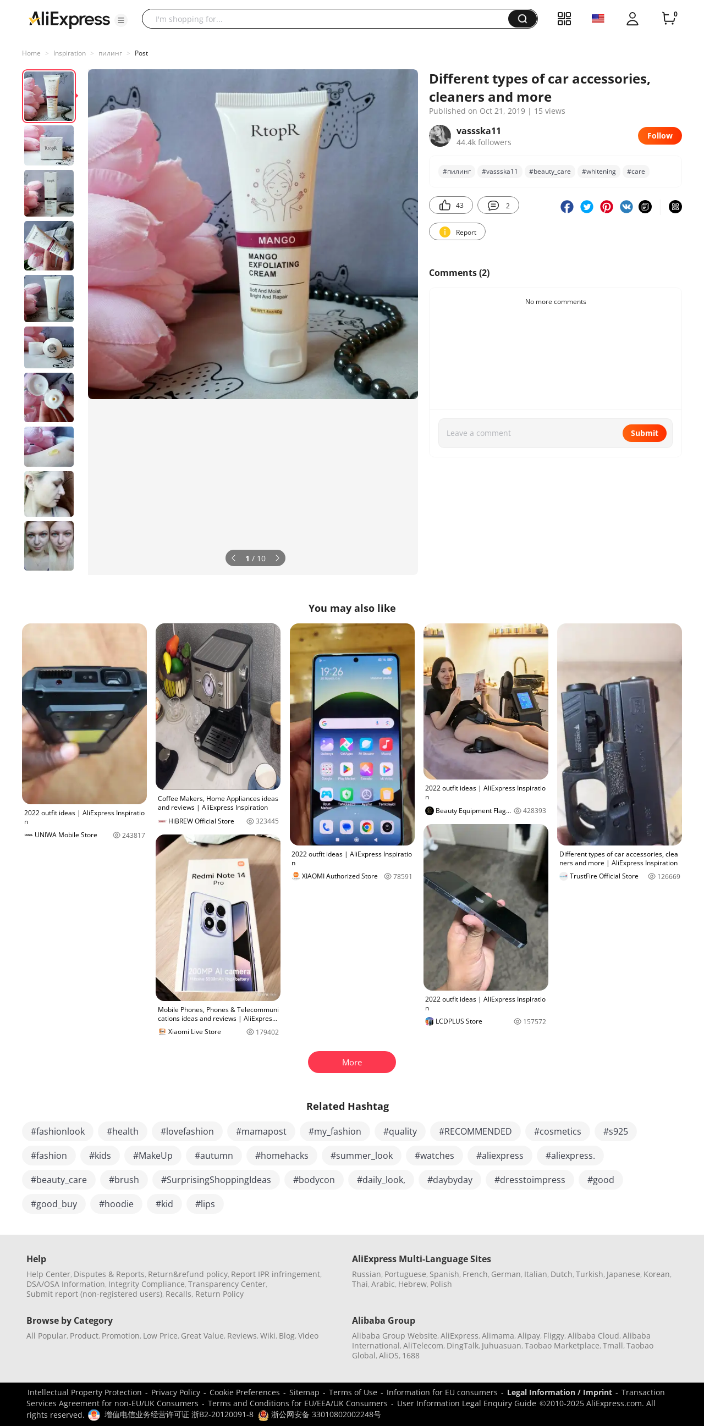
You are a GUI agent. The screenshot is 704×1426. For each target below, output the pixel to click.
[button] (121, 20)
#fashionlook (58, 1131)
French (475, 1274)
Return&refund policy (188, 1274)
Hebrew (412, 1284)
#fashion (49, 1155)
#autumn (214, 1155)
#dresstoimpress (529, 1180)
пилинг (110, 53)
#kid (164, 1204)
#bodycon (314, 1180)
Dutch (562, 1274)
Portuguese (405, 1274)
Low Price (160, 1335)
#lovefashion (187, 1131)
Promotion (121, 1335)
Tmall (613, 1345)
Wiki (268, 1335)
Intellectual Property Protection (85, 1392)
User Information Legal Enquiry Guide (466, 1403)
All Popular (46, 1335)
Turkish (589, 1274)
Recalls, (180, 1294)
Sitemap (304, 1392)
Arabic (383, 1284)
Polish (441, 1284)
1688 (411, 1355)
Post (141, 53)
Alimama (498, 1335)
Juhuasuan (501, 1345)
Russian (366, 1274)
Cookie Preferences (245, 1392)
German (506, 1274)
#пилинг (457, 171)
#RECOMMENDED (475, 1131)
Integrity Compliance (146, 1284)
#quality (400, 1131)
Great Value (202, 1335)
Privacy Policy (175, 1392)
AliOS (389, 1355)
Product (84, 1335)
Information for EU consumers (442, 1392)
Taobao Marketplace (562, 1345)
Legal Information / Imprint (559, 1392)
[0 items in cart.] (669, 18)
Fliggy (553, 1335)
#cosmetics (557, 1131)
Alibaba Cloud (593, 1335)
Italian (535, 1274)
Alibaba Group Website (394, 1335)
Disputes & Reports (109, 1274)
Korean (657, 1274)
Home (31, 53)
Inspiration (69, 53)
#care (636, 171)
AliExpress (460, 1335)
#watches (434, 1155)
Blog (287, 1335)
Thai (360, 1284)
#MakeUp (153, 1155)
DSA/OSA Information (65, 1284)
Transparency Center (227, 1284)
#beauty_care (550, 171)
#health (123, 1131)
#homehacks (282, 1155)
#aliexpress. (570, 1155)
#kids (100, 1155)
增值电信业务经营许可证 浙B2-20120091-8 (179, 1414)
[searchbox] (329, 18)
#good (600, 1180)
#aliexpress (500, 1155)
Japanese (623, 1274)
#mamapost (261, 1131)
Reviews (242, 1335)
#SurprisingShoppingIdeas (216, 1180)
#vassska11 (500, 171)
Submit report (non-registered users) (94, 1294)
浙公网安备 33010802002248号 (319, 1414)
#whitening (599, 171)
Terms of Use (353, 1392)
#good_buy (54, 1204)
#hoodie (116, 1204)
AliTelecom (423, 1345)
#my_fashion (335, 1131)
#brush (124, 1180)
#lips (205, 1204)
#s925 (615, 1131)
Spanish (444, 1274)
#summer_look (362, 1155)
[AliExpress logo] (69, 19)
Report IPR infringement (275, 1274)
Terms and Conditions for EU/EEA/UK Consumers (298, 1403)
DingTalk (463, 1345)
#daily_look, (381, 1180)
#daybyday (449, 1180)
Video (308, 1335)
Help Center (48, 1274)
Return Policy (219, 1294)
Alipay (529, 1335)
